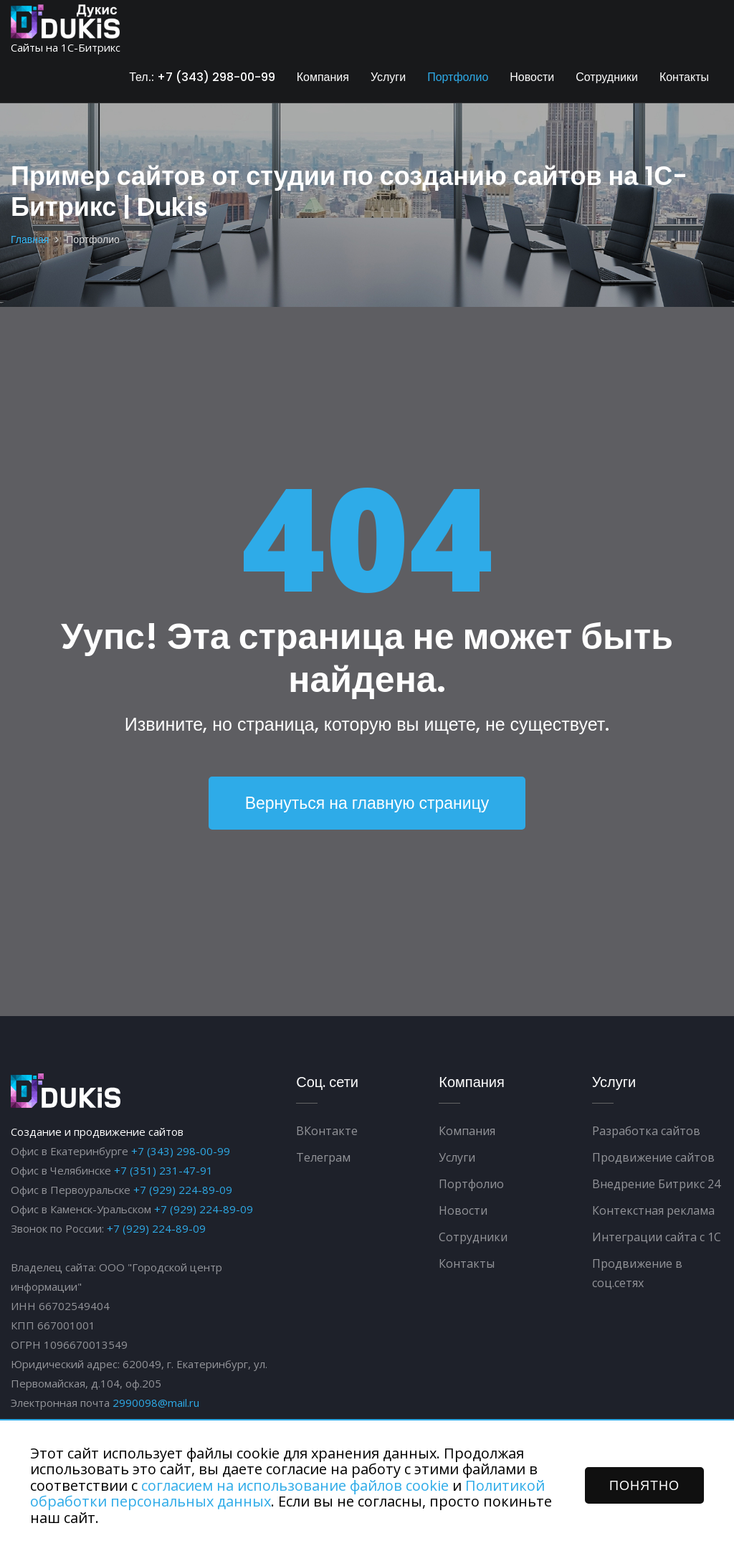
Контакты (684, 77)
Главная (30, 239)
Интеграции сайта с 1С (656, 1238)
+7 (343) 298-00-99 (180, 1151)
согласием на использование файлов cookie (295, 1485)
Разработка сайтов (646, 1131)
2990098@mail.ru (156, 1403)
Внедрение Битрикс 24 (656, 1184)
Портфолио (457, 77)
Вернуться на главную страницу (367, 803)
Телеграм (323, 1158)
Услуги (388, 77)
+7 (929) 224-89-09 (182, 1190)
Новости (532, 77)
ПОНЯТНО (644, 1485)
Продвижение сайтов (653, 1158)
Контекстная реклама (653, 1211)
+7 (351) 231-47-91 (163, 1171)
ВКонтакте (327, 1131)
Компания (323, 77)
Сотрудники (607, 77)
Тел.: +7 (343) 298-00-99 (202, 77)
